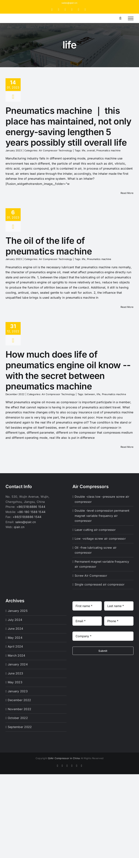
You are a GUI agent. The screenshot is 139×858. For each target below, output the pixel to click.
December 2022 (19, 700)
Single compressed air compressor (100, 584)
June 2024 (15, 628)
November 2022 (19, 709)
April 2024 (15, 646)
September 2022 (20, 727)
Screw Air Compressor (91, 575)
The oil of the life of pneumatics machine (49, 246)
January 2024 (18, 664)
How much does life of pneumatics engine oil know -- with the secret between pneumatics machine (68, 370)
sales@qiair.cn (69, 2)
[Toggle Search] (120, 18)
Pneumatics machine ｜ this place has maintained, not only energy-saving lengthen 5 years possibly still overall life (68, 126)
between (90, 394)
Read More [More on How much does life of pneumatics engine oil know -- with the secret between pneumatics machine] (127, 446)
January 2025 (18, 611)
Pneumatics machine (108, 150)
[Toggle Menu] (130, 18)
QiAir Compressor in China (64, 758)
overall (91, 150)
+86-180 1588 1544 (31, 512)
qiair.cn (19, 527)
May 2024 (15, 637)
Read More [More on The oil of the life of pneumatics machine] (127, 306)
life (84, 150)
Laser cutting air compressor (95, 530)
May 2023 (15, 682)
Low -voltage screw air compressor (100, 538)
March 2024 (16, 655)
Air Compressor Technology (55, 150)
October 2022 (18, 718)
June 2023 (15, 673)
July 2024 (15, 620)
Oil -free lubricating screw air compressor (96, 550)
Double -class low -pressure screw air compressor (102, 499)
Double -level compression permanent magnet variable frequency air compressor (102, 516)
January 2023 (18, 691)
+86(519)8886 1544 (30, 507)
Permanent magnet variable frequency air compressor (102, 564)
